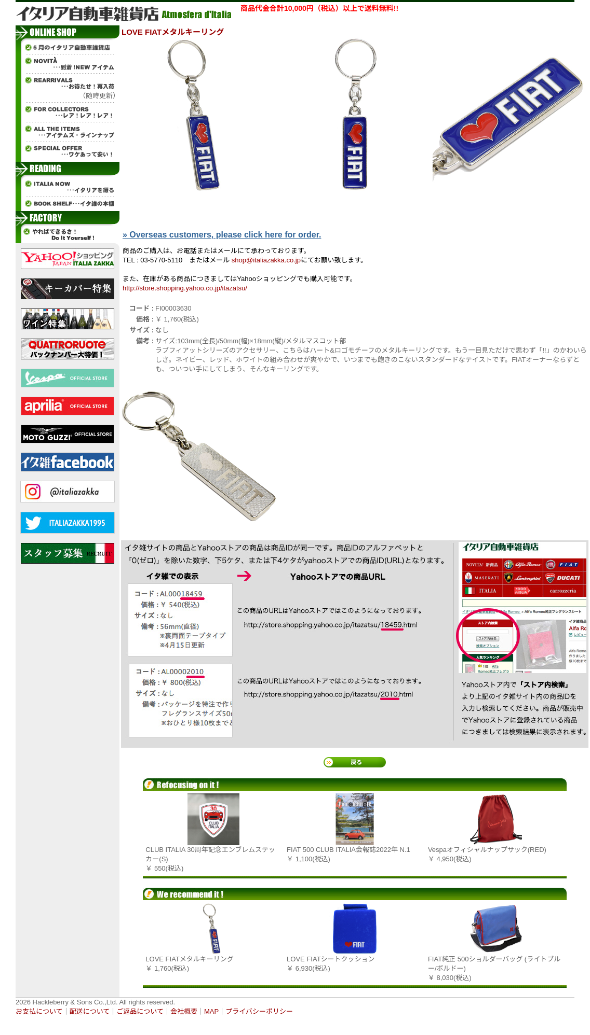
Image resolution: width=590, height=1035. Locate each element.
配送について (90, 1011)
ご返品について (140, 1011)
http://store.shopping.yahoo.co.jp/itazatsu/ (185, 288)
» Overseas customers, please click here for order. (222, 234)
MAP (211, 1011)
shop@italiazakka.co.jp (266, 260)
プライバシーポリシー (259, 1011)
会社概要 (183, 1011)
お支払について (39, 1011)
